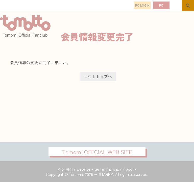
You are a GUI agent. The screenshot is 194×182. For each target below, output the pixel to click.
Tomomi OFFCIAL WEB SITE (97, 152)
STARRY (68, 169)
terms (99, 169)
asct (130, 169)
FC (161, 5)
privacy (115, 169)
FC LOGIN (142, 5)
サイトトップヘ (98, 76)
